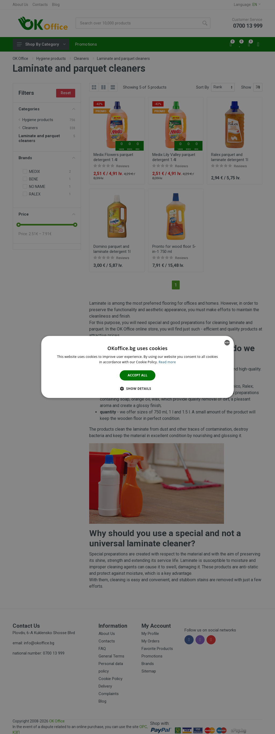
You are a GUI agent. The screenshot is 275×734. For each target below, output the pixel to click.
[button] (137, 388)
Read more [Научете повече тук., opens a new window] (167, 362)
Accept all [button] (137, 375)
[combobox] (227, 342)
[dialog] (137, 367)
